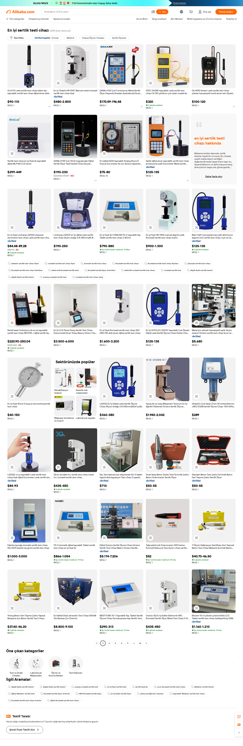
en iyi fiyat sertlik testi (115, 687)
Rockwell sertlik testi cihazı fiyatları (162, 263)
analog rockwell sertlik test (53, 277)
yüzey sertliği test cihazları (150, 693)
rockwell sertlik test (171, 270)
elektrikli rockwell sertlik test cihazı (138, 270)
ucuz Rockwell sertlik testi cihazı (169, 687)
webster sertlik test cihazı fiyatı (23, 263)
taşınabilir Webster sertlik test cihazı (187, 693)
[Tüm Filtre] (16, 38)
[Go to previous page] (96, 643)
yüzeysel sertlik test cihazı (197, 263)
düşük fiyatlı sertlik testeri (200, 270)
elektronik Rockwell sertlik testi (63, 270)
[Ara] (162, 11)
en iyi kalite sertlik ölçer (119, 693)
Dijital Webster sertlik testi (21, 693)
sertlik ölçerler (140, 687)
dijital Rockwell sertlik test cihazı (63, 700)
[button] (153, 12)
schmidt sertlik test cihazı (93, 263)
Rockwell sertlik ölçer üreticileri (100, 270)
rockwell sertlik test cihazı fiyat (60, 263)
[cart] (191, 12)
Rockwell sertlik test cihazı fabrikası (25, 270)
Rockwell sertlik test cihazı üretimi (24, 700)
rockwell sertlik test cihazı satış (87, 277)
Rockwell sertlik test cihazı (125, 263)
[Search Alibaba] (96, 11)
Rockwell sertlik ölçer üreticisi (55, 693)
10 (140, 643)
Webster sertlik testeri (202, 687)
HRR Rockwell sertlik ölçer (89, 693)
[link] (239, 717)
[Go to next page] (146, 643)
